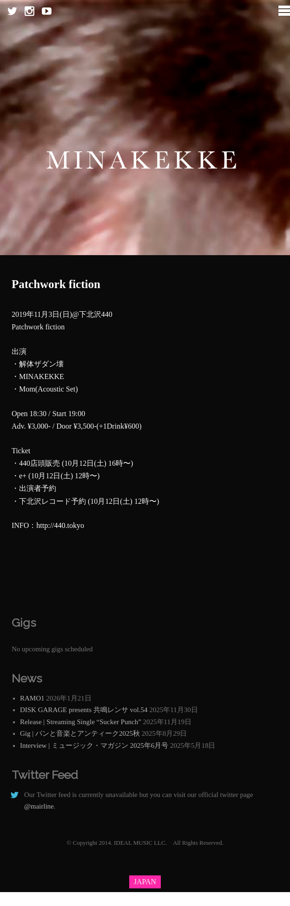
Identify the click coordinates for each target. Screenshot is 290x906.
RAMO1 (32, 698)
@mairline (39, 806)
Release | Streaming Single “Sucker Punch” (80, 722)
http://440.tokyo (60, 525)
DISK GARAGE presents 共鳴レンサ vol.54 (84, 709)
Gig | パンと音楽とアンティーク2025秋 (80, 733)
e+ (22, 476)
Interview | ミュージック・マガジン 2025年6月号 (94, 745)
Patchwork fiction (56, 284)
